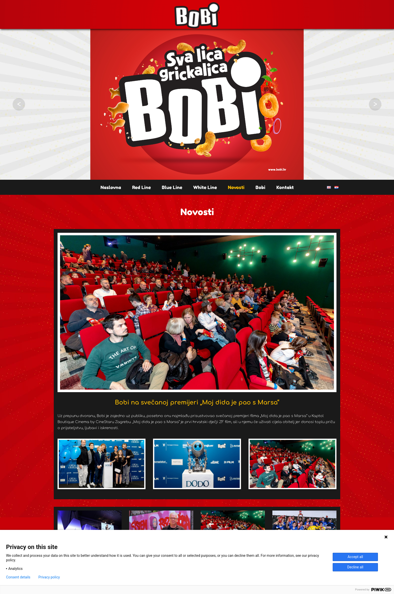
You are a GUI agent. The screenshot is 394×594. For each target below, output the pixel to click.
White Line (205, 187)
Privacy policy (49, 577)
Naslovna (111, 187)
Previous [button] (19, 104)
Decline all (355, 567)
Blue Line (172, 187)
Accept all (355, 557)
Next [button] (375, 104)
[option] (197, 104)
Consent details (18, 577)
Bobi (260, 187)
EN (328, 187)
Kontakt (285, 187)
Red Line (141, 187)
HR (336, 187)
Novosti (236, 187)
